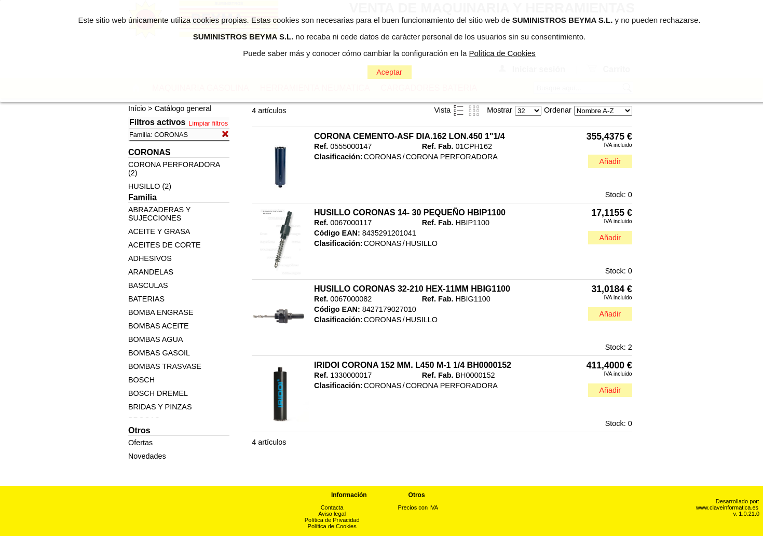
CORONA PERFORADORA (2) (174, 168)
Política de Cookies (332, 526)
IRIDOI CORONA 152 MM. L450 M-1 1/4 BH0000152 (412, 365)
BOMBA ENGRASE (161, 312)
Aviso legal (332, 514)
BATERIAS (146, 299)
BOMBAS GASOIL (159, 353)
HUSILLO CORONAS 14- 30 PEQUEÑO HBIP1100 (410, 212)
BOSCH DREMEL (158, 393)
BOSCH (141, 380)
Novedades (147, 456)
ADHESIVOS (150, 258)
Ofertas (140, 442)
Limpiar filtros (208, 123)
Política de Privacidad (332, 520)
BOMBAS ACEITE (158, 326)
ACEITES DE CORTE (164, 245)
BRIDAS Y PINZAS (160, 407)
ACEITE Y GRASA (159, 231)
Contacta (332, 507)
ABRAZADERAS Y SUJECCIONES (159, 213)
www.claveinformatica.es (727, 507)
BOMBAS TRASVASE (164, 366)
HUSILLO (421, 243)
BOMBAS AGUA (155, 339)
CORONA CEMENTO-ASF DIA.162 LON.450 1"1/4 (409, 136)
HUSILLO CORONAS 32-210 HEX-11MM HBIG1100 (412, 288)
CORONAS (383, 157)
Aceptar (389, 72)
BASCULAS (148, 285)
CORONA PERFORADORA (451, 157)
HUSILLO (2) (149, 186)
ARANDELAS (150, 272)
